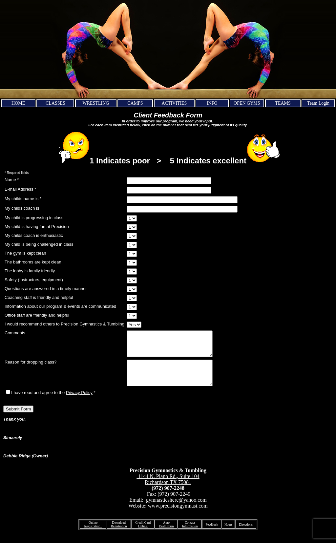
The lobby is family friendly (30, 270)
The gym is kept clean (25, 253)
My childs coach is (22, 208)
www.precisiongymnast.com (178, 515)
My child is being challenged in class (39, 244)
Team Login (318, 103)
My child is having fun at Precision (37, 226)
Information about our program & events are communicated (60, 306)
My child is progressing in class (34, 217)
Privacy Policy (79, 402)
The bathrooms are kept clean (33, 262)
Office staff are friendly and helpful (37, 315)
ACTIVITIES (174, 103)
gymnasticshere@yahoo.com (176, 509)
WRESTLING (96, 103)
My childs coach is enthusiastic (34, 235)
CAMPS (135, 103)
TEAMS (282, 103)
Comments (15, 332)
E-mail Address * (20, 189)
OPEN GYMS (247, 103)
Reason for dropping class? (30, 367)
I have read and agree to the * (50, 402)
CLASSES (55, 103)
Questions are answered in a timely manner (46, 288)
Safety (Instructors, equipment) (34, 279)
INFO (212, 103)
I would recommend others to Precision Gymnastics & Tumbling (64, 324)
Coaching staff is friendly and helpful (39, 297)
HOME (18, 103)
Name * (12, 179)
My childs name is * (23, 198)
